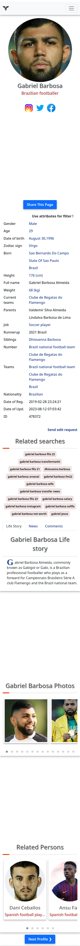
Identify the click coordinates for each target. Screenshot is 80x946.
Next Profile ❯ (40, 939)
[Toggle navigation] (71, 8)
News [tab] (33, 526)
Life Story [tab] (14, 526)
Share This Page (40, 204)
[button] (6, 752)
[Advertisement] (40, 157)
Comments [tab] (54, 526)
